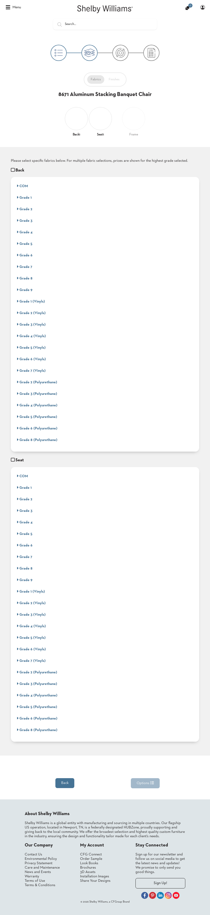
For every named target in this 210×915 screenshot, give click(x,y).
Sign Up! (160, 883)
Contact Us (33, 854)
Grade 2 (24, 209)
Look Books (89, 863)
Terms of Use (35, 881)
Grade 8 (25, 278)
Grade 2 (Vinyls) (31, 313)
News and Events (38, 872)
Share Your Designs (95, 881)
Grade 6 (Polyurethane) (37, 428)
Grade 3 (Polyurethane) (37, 394)
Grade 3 (24, 221)
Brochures (88, 868)
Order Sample (91, 859)
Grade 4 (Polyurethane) (37, 405)
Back (65, 783)
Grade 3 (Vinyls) (31, 324)
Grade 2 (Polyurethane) (37, 382)
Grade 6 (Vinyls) (31, 359)
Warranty (32, 876)
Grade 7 (24, 267)
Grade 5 (24, 244)
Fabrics (96, 79)
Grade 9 (25, 290)
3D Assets (88, 872)
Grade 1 (24, 197)
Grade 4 (25, 232)
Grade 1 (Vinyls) (31, 301)
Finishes (114, 79)
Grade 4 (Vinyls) (31, 336)
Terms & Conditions (40, 885)
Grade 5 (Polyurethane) (37, 417)
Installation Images (94, 876)
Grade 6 (25, 255)
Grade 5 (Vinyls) (31, 347)
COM (22, 186)
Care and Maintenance (42, 868)
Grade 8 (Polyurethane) (37, 440)
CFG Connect (91, 854)
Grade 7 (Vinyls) (31, 371)
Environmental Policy (41, 859)
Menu (13, 7)
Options (145, 783)
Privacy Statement (38, 863)
